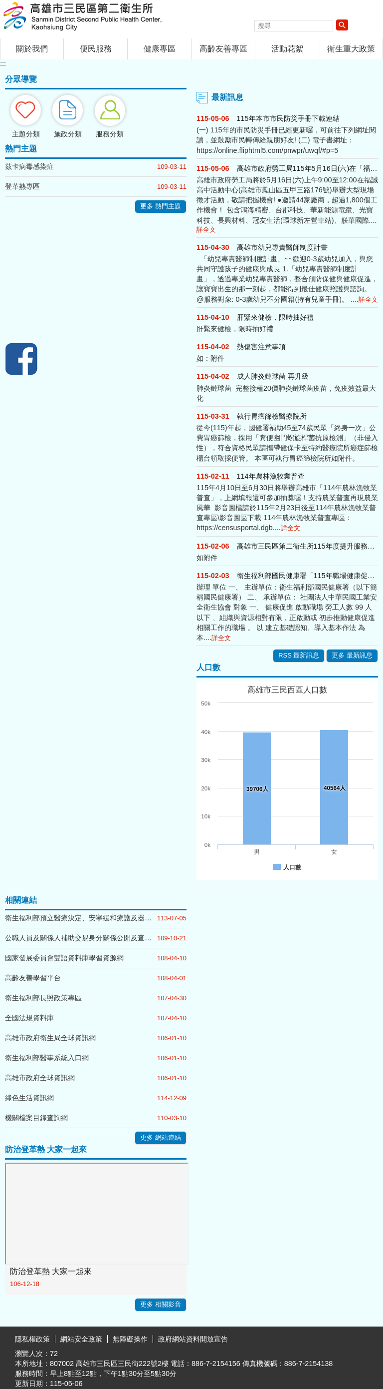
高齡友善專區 (223, 48)
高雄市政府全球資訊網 (40, 1078)
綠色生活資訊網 (29, 1098)
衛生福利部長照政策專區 (43, 998)
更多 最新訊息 (352, 655)
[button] (342, 24)
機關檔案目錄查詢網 (36, 1118)
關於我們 (32, 48)
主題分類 (26, 134)
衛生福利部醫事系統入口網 (47, 1058)
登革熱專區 (22, 186)
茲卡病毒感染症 (29, 166)
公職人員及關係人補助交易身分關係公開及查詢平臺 (81, 938)
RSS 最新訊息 (298, 655)
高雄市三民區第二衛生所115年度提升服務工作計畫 (307, 546)
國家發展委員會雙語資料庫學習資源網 (64, 958)
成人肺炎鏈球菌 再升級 (273, 376)
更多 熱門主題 (160, 206)
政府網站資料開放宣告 (193, 1339)
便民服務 (96, 48)
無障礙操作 (130, 1339)
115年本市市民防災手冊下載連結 (288, 118)
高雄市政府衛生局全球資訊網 (50, 1038)
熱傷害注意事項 (261, 347)
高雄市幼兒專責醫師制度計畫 (282, 247)
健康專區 (160, 48)
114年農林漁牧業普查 (271, 476)
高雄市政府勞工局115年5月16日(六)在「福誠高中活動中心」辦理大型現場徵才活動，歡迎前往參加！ (307, 168)
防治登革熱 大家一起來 (51, 1271)
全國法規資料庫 (29, 1018)
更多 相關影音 (160, 1304)
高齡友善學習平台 (33, 978)
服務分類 (110, 134)
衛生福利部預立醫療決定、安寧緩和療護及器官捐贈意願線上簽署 (81, 918)
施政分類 (68, 134)
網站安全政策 (81, 1339)
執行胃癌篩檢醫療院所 (272, 416)
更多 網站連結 (160, 1137)
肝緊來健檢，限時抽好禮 (275, 317)
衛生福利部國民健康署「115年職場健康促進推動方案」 (307, 576)
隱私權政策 (32, 1339)
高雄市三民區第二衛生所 (84, 16)
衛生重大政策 (351, 48)
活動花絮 (287, 48)
